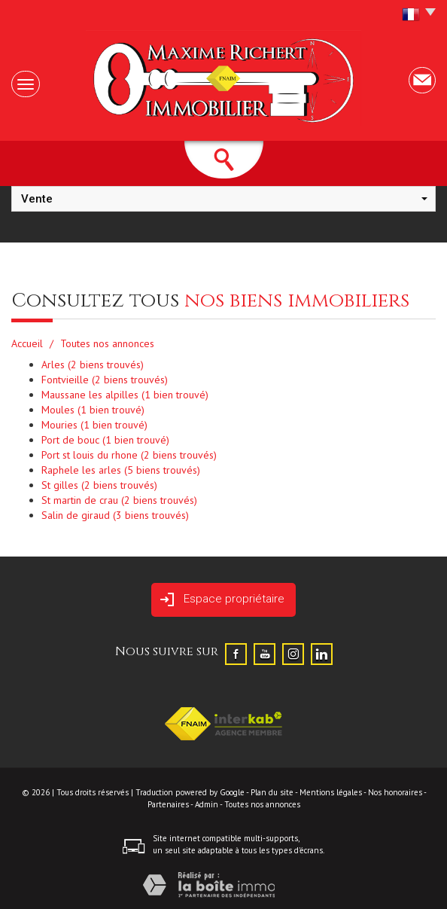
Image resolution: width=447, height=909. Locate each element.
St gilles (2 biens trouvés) (99, 485)
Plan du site (272, 792)
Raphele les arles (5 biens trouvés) (120, 470)
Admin (206, 804)
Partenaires (168, 804)
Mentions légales (331, 792)
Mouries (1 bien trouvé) (94, 425)
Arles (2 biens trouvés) (92, 364)
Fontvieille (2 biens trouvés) (104, 379)
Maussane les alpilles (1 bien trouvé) (124, 394)
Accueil (27, 343)
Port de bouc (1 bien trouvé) (105, 440)
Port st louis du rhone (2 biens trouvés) (129, 455)
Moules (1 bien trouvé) (92, 409)
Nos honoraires (395, 792)
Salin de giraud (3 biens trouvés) (115, 515)
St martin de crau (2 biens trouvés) (119, 500)
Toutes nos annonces (262, 804)
